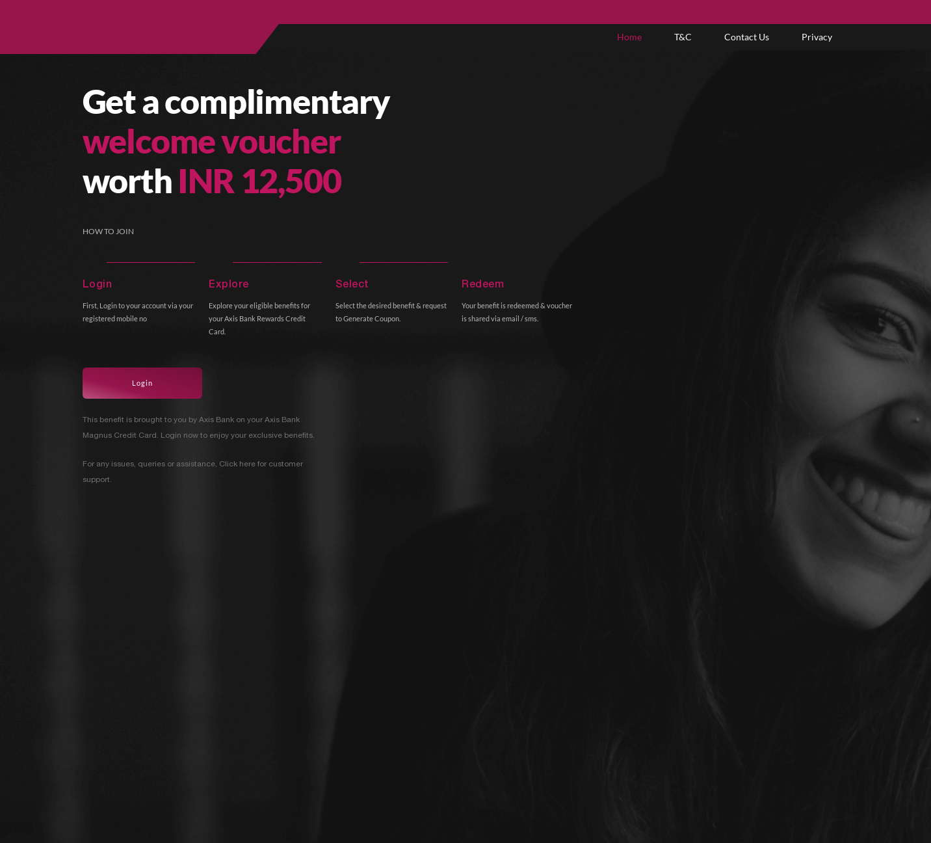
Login (142, 383)
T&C (683, 36)
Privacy (817, 36)
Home (629, 36)
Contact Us (746, 36)
